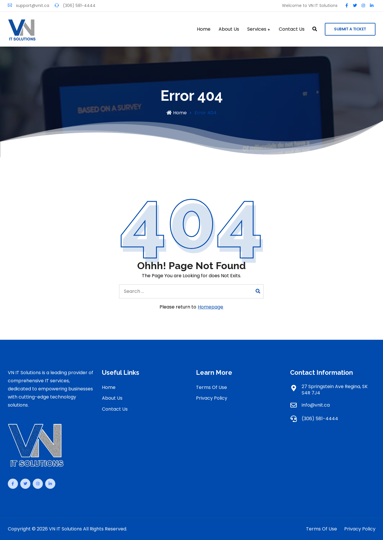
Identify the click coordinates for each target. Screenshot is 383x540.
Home (203, 29)
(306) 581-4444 (75, 5)
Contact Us (292, 29)
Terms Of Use (211, 387)
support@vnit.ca (28, 5)
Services (256, 29)
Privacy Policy (211, 398)
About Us (229, 29)
